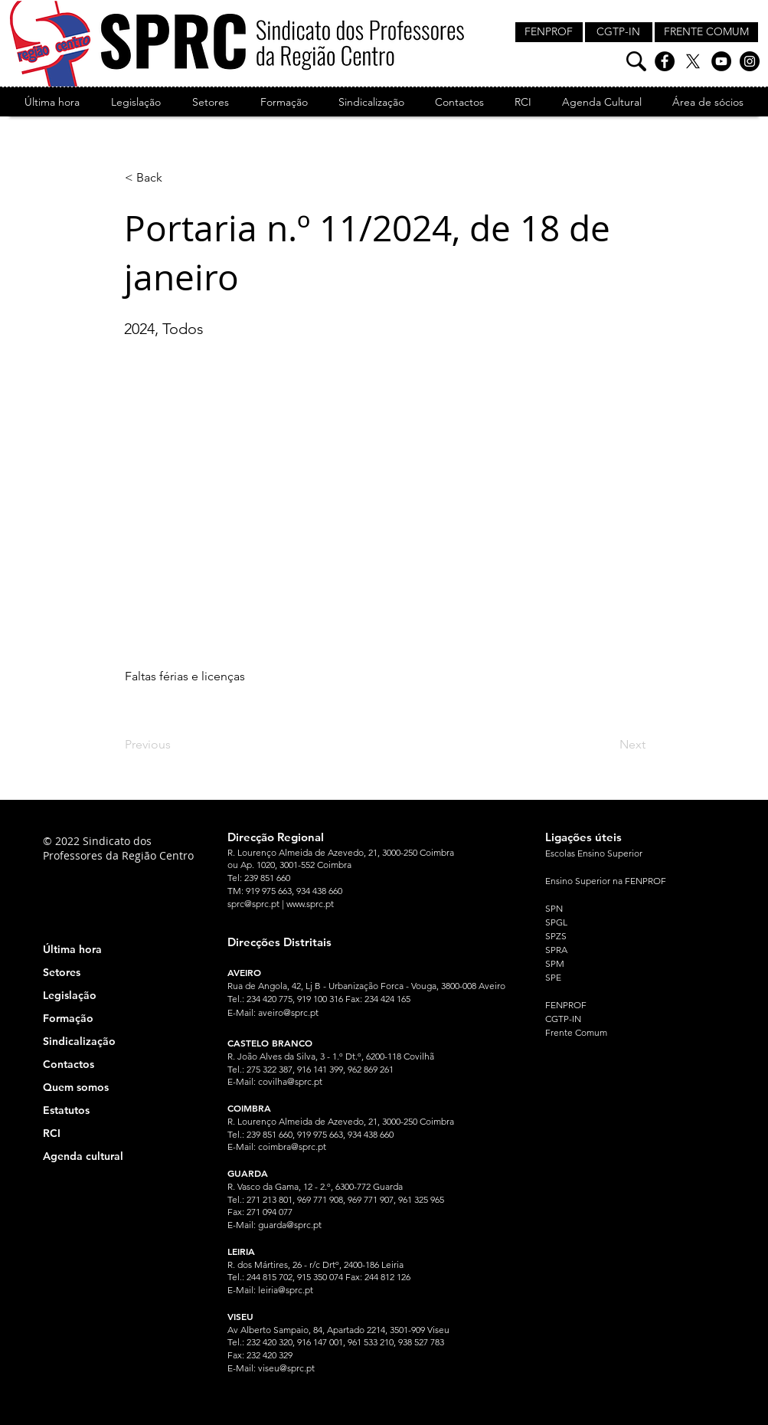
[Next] (607, 744)
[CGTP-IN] (618, 32)
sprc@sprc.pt (253, 903)
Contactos (68, 1064)
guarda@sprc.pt (290, 1224)
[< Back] (175, 177)
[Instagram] (750, 61)
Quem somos (76, 1087)
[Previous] (175, 744)
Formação (68, 1018)
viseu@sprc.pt (286, 1368)
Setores (61, 972)
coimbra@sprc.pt (292, 1146)
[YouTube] (721, 61)
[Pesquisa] (636, 61)
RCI (51, 1133)
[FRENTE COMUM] (706, 32)
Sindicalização (79, 1041)
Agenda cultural (83, 1156)
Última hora (72, 949)
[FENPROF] (549, 32)
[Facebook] (665, 61)
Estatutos (66, 1110)
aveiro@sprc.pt (288, 1012)
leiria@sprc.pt (285, 1290)
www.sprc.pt (310, 903)
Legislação (69, 995)
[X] (693, 61)
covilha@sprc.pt (290, 1081)
